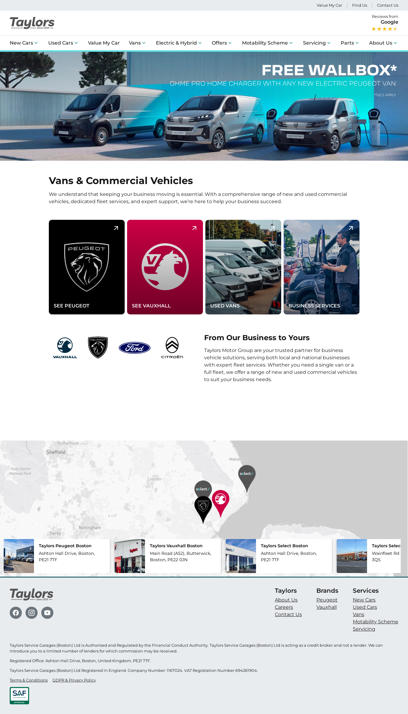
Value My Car (329, 5)
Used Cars (60, 43)
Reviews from (384, 23)
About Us (380, 43)
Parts (347, 43)
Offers (219, 43)
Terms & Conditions (29, 680)
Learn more (224, 394)
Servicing (314, 43)
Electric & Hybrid (176, 43)
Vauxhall (326, 607)
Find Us (359, 5)
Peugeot (327, 600)
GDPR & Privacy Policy (74, 680)
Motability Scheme (265, 43)
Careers (284, 607)
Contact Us (387, 5)
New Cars (21, 43)
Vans (135, 43)
